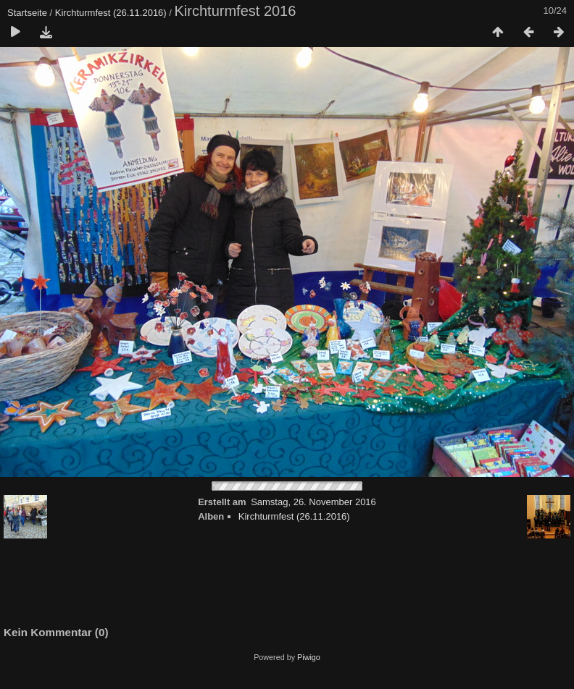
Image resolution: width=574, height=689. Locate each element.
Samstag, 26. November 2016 (313, 501)
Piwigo (308, 657)
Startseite (27, 12)
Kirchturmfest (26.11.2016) (111, 12)
